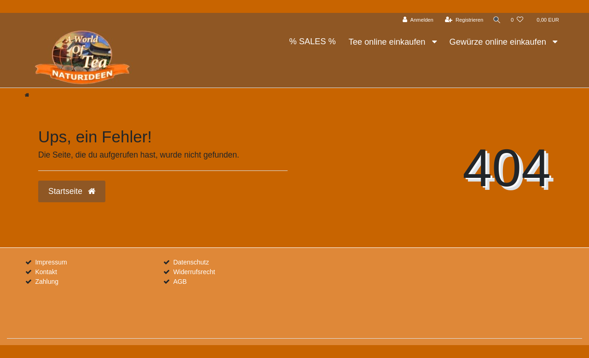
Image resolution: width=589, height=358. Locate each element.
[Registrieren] (463, 20)
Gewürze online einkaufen (499, 42)
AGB (180, 281)
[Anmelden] (417, 20)
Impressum (51, 262)
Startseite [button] (71, 191)
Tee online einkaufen (388, 42)
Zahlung (46, 281)
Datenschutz (191, 262)
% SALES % (312, 41)
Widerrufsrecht (194, 272)
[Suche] (496, 20)
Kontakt (46, 272)
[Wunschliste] (517, 20)
